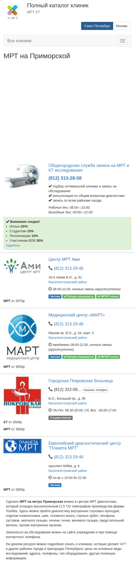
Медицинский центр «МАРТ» (76, 315)
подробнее (13, 245)
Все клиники (19, 40)
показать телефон (95, 390)
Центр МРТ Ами (64, 259)
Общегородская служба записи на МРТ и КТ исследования (88, 168)
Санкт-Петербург (97, 26)
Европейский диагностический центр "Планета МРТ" (84, 445)
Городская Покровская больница (80, 380)
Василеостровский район (67, 282)
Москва (121, 26)
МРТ (123, 544)
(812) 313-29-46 (68, 268)
